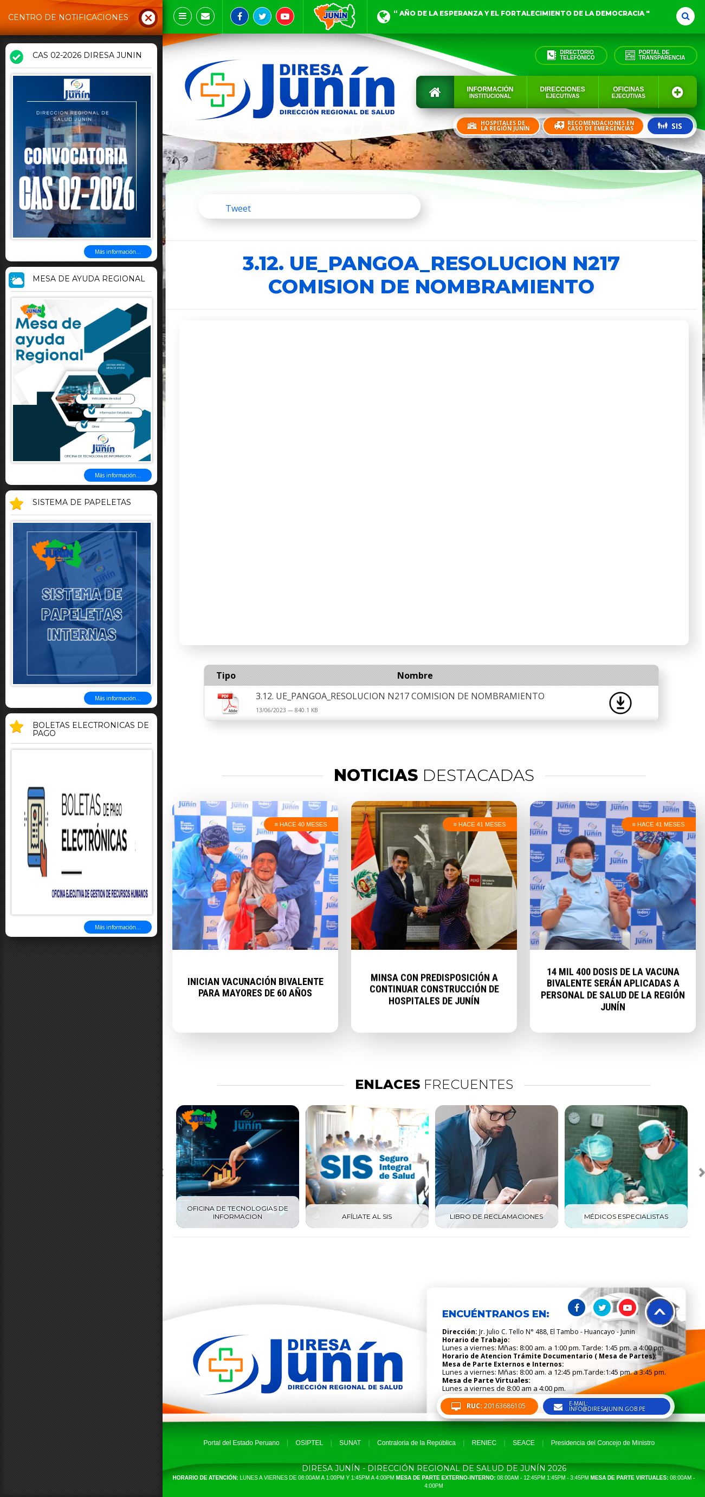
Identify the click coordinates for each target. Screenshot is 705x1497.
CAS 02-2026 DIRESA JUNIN (87, 55)
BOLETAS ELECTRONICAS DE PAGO (91, 729)
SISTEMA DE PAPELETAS (82, 502)
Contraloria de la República (416, 1443)
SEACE (524, 1443)
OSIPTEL (310, 1443)
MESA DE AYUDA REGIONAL (89, 279)
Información (490, 92)
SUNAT (350, 1443)
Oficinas (628, 92)
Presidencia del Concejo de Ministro (603, 1443)
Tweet (238, 208)
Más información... (118, 251)
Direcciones (562, 92)
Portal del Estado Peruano (242, 1443)
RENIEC (484, 1443)
